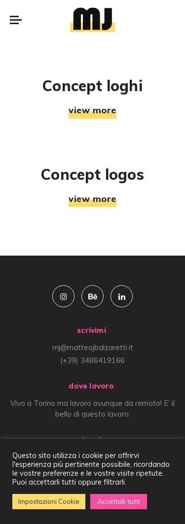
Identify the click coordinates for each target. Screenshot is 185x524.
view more (92, 110)
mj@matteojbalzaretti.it (92, 347)
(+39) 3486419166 (92, 360)
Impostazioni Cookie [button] (48, 501)
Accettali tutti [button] (118, 501)
